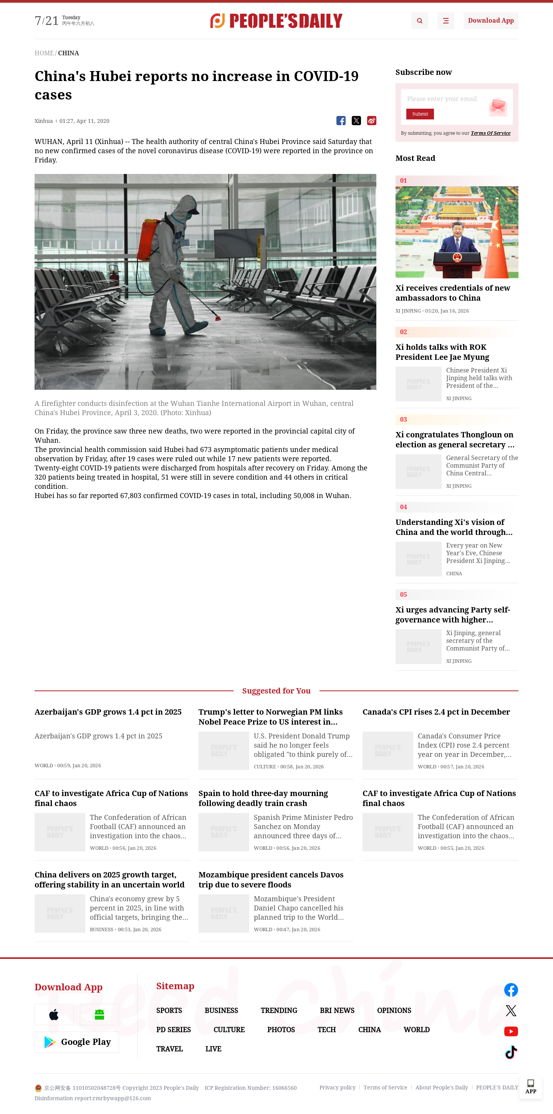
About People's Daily (442, 1087)
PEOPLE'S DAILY (497, 1087)
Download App (491, 20)
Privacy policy (338, 1087)
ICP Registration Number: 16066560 (251, 1088)
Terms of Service (385, 1087)
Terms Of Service (490, 133)
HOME (44, 53)
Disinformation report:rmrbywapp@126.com (93, 1098)
